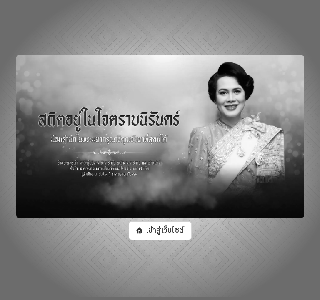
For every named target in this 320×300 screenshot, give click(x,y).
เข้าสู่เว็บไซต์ (164, 231)
